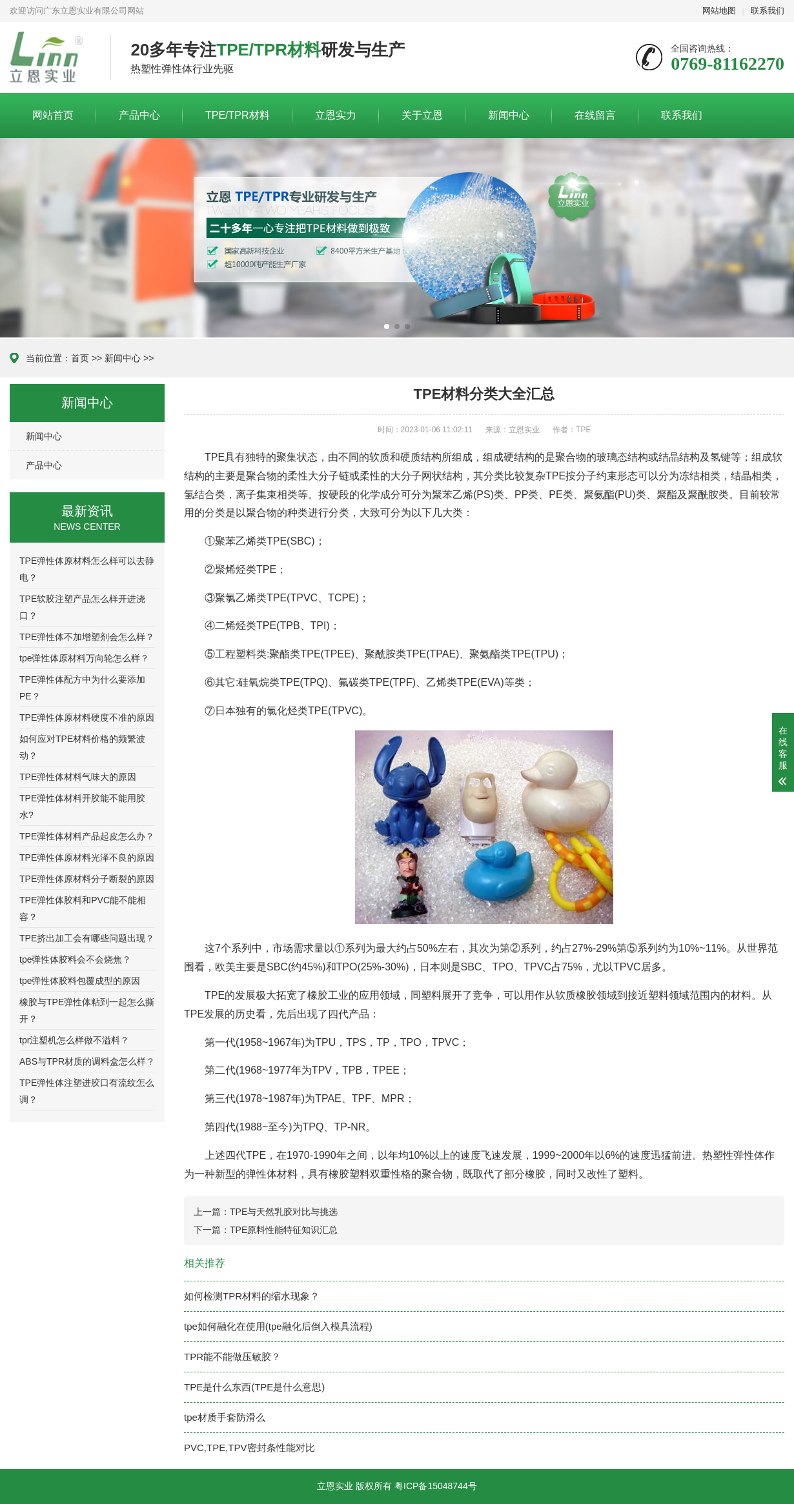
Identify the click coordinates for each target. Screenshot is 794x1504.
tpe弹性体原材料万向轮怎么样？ (84, 658)
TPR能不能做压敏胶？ (232, 1356)
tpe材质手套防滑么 (224, 1417)
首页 (80, 358)
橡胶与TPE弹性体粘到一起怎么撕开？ (86, 1010)
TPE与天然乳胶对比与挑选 (284, 1212)
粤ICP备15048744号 (435, 1486)
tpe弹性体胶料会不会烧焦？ (75, 959)
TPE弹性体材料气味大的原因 (77, 777)
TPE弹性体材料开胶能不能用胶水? (82, 806)
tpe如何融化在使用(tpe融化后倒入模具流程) (278, 1326)
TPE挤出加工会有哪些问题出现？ (86, 938)
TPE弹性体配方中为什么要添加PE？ (82, 687)
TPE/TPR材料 (237, 115)
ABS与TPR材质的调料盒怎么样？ (87, 1061)
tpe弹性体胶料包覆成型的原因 (79, 981)
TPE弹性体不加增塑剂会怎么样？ (86, 637)
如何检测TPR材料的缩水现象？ (252, 1295)
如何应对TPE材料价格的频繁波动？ (82, 747)
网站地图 (719, 10)
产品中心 (139, 115)
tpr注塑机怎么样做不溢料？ (74, 1040)
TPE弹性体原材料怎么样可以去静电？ (86, 569)
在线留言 (595, 115)
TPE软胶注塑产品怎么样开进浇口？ (82, 607)
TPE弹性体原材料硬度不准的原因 (86, 717)
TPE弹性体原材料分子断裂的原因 (86, 879)
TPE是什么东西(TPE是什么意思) (254, 1386)
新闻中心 (508, 115)
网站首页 (53, 115)
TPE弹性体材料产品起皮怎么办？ (86, 836)
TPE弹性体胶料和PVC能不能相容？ (82, 908)
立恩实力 (335, 115)
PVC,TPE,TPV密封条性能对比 (249, 1447)
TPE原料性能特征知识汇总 (284, 1230)
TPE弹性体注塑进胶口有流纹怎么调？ (86, 1091)
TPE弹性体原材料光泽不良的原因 (86, 857)
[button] (386, 326)
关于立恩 (422, 115)
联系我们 (767, 10)
